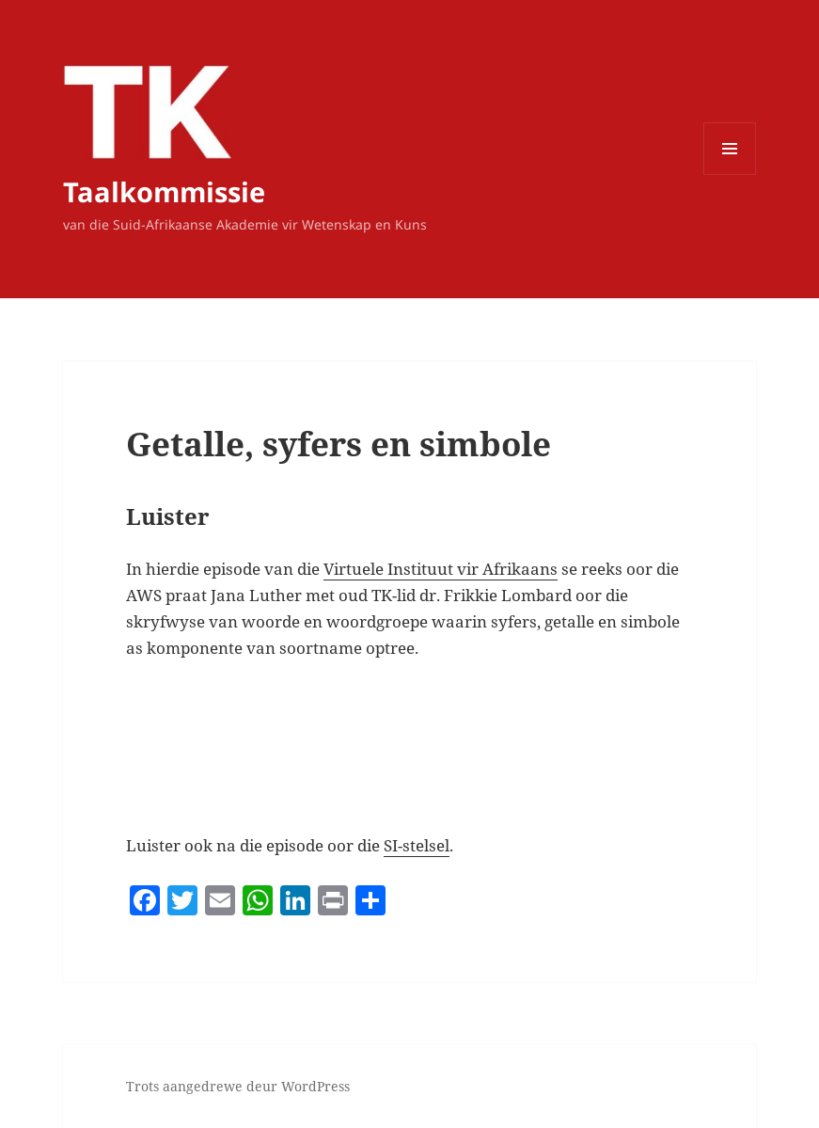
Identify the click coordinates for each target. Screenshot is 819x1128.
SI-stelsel (416, 845)
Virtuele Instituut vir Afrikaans (440, 569)
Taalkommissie (164, 191)
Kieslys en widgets (730, 174)
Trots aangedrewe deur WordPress (238, 1086)
